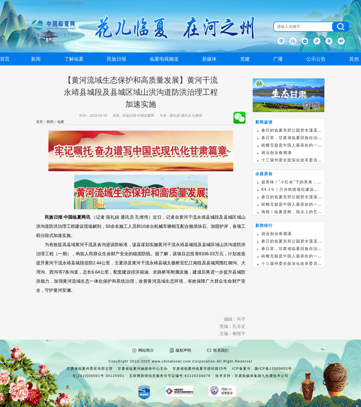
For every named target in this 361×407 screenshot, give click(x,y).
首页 (39, 122)
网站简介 (146, 350)
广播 (278, 59)
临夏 (60, 122)
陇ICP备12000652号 (273, 368)
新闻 (50, 122)
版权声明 (183, 350)
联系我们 (221, 350)
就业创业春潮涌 (276, 153)
